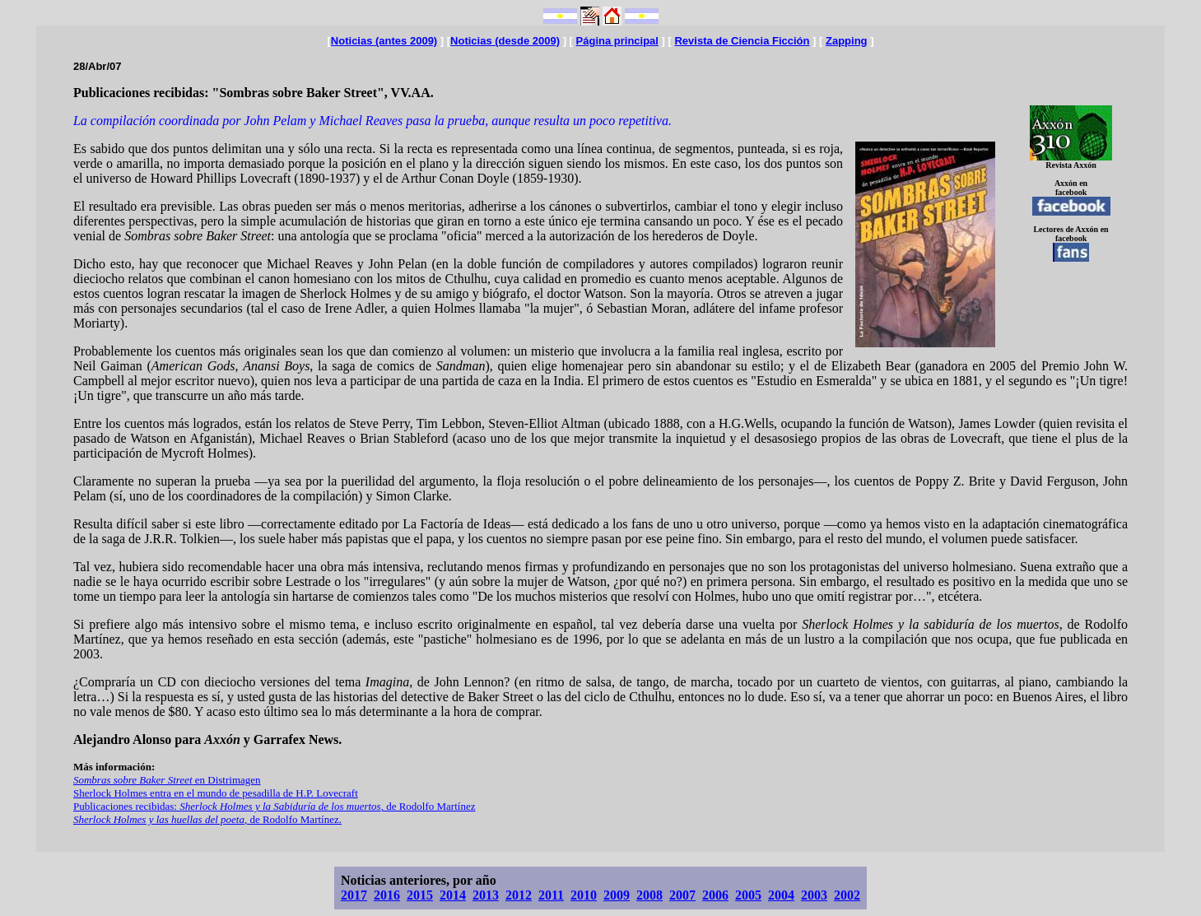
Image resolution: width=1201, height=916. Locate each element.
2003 (814, 895)
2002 (847, 895)
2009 (616, 895)
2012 (518, 895)
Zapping (847, 41)
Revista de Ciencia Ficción (741, 41)
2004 (781, 895)
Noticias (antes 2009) (384, 41)
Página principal (617, 41)
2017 (354, 895)
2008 (649, 895)
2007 (682, 895)
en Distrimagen (167, 780)
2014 (453, 895)
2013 (485, 895)
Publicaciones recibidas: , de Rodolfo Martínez (274, 806)
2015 (420, 895)
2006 (715, 895)
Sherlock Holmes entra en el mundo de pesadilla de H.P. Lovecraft (215, 793)
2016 (387, 895)
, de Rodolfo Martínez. (207, 819)
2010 (583, 895)
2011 (551, 895)
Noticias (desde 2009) (505, 41)
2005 (748, 895)
